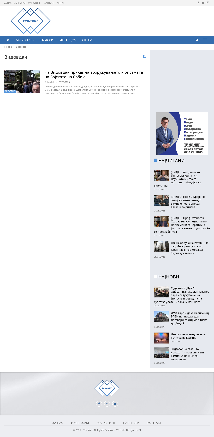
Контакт (61, 2)
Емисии (46, 40)
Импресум (20, 2)
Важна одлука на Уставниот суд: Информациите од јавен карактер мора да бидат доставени (190, 248)
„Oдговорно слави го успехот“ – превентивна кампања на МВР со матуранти (187, 354)
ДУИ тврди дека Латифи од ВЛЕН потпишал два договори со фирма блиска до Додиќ (190, 318)
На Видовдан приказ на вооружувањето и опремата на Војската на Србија (94, 74)
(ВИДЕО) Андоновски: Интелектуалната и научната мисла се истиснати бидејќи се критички (177, 179)
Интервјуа (68, 40)
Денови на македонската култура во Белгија (188, 336)
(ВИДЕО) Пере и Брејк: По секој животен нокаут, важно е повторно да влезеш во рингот (188, 202)
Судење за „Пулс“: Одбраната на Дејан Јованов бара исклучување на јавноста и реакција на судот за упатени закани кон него (181, 295)
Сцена (87, 40)
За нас (7, 2)
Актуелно (24, 40)
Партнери (48, 2)
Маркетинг (34, 2)
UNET (138, 430)
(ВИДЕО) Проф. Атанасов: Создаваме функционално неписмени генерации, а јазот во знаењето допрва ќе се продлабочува (182, 225)
